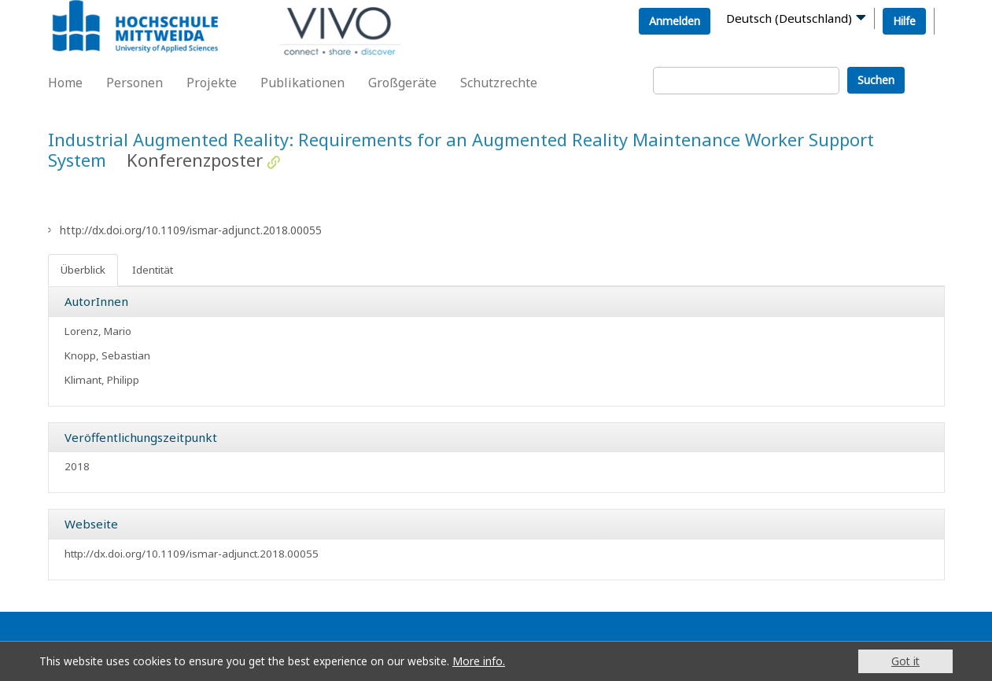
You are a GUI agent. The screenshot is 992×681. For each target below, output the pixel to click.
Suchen (875, 79)
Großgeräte (402, 82)
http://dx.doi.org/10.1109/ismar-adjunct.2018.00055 (191, 230)
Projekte (211, 82)
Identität (152, 270)
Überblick (83, 270)
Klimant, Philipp (102, 380)
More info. (478, 660)
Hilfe (904, 20)
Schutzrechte (498, 82)
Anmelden (674, 20)
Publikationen (302, 82)
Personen (134, 82)
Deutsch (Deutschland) (789, 18)
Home (65, 82)
